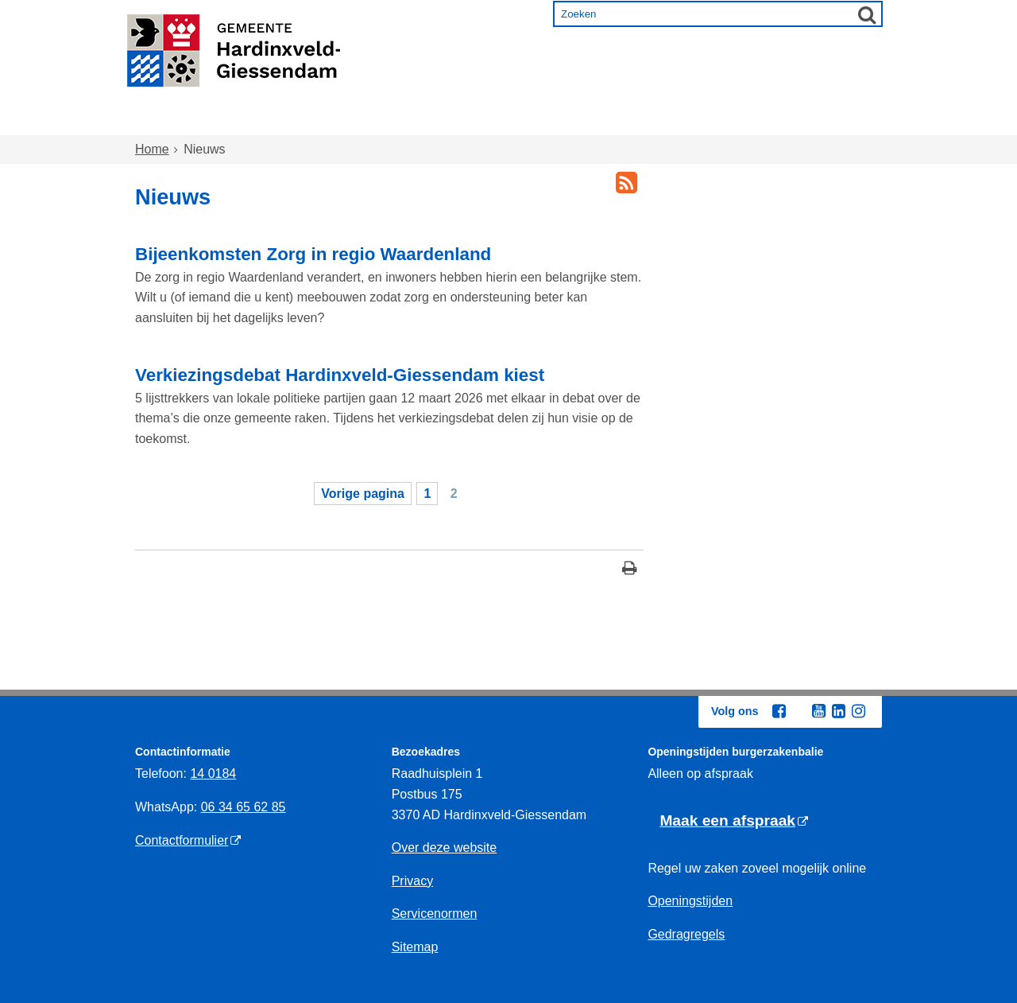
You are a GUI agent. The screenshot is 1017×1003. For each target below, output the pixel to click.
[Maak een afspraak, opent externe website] (734, 821)
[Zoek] (867, 14)
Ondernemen (699, 120)
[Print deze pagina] (630, 570)
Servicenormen (435, 913)
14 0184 (213, 773)
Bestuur (804, 120)
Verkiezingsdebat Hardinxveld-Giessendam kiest (339, 375)
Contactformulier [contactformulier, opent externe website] (181, 840)
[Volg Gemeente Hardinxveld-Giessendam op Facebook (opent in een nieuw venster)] (778, 711)
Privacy (412, 881)
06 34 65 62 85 (243, 807)
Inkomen (591, 120)
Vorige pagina (362, 493)
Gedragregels (686, 934)
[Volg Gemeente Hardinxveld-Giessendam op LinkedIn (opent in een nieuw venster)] (838, 711)
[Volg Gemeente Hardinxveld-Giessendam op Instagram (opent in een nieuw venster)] (858, 711)
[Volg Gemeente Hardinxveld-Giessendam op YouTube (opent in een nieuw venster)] (818, 711)
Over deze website (444, 847)
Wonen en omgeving (294, 120)
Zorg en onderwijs (465, 120)
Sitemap (415, 947)
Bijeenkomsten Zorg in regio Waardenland (313, 254)
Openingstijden (690, 901)
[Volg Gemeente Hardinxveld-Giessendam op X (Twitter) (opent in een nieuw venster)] (798, 711)
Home (169, 120)
